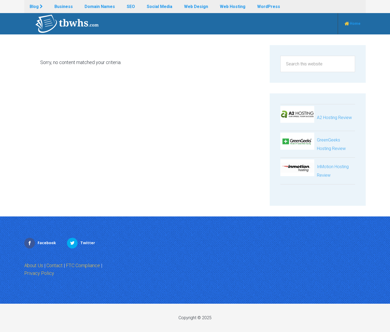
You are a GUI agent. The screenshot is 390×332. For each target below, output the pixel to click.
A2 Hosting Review (334, 117)
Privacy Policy (39, 273)
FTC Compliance (83, 265)
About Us (33, 265)
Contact (54, 265)
